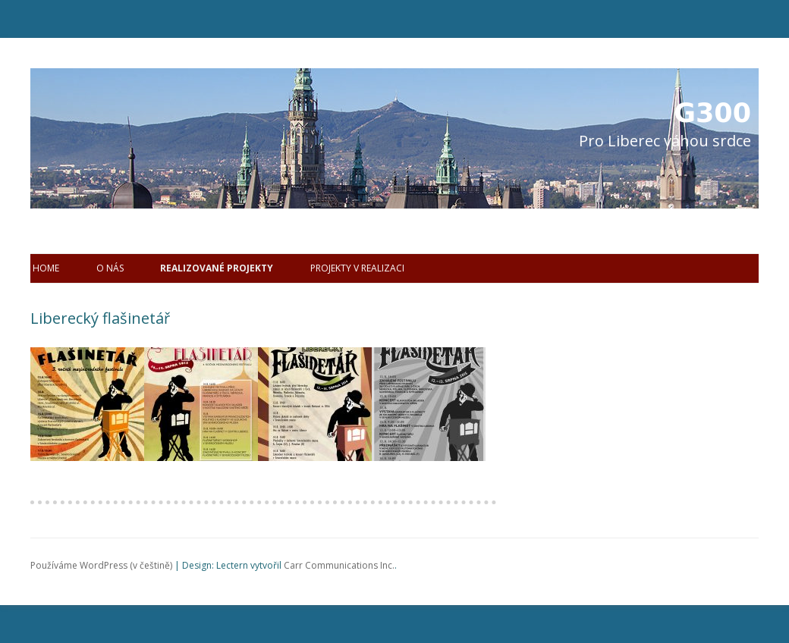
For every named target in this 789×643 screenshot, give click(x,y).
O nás (110, 268)
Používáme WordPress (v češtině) (101, 565)
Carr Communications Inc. (339, 565)
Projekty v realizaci (357, 268)
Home (46, 268)
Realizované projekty (216, 268)
